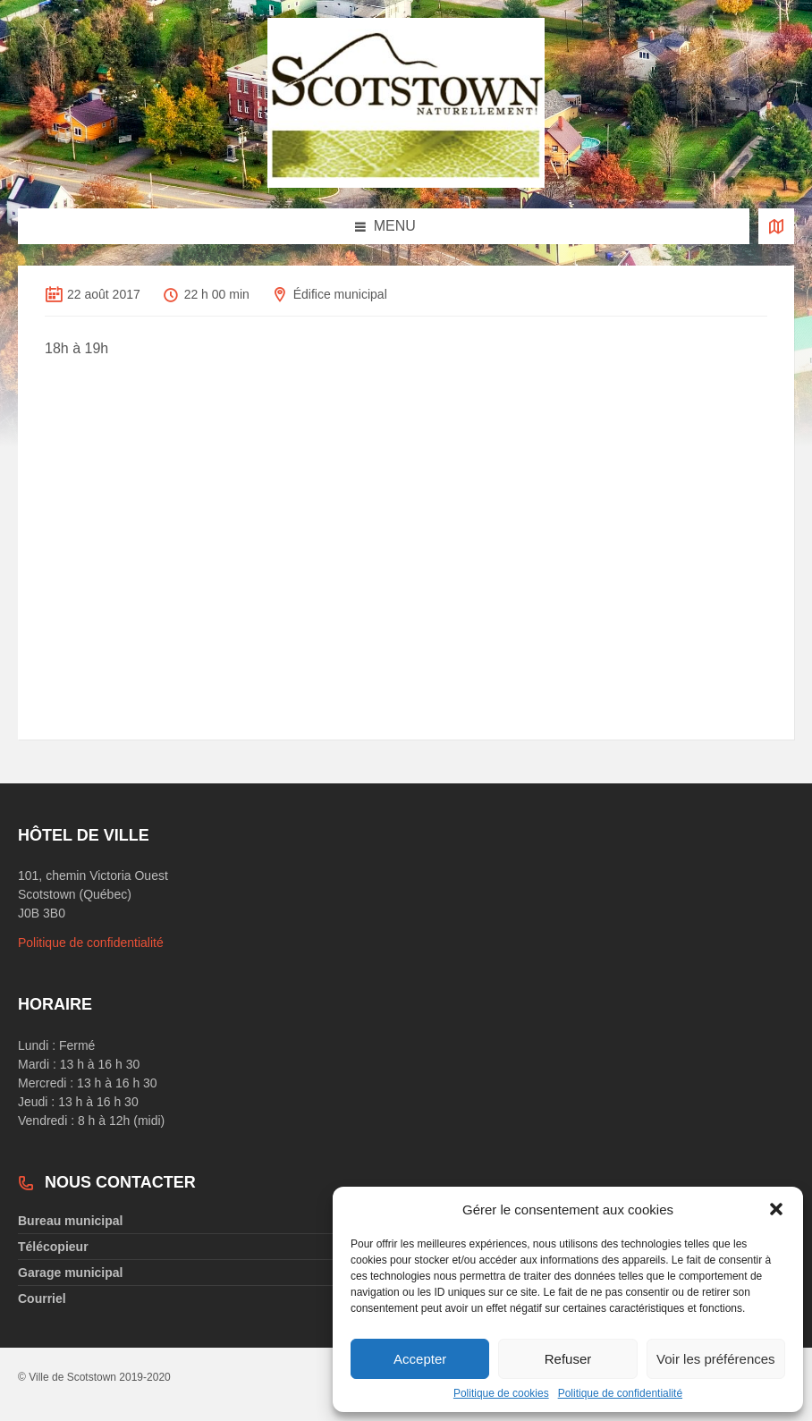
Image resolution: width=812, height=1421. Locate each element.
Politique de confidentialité (620, 1393)
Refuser (568, 1358)
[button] (776, 1209)
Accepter (419, 1358)
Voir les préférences (715, 1358)
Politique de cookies (501, 1393)
